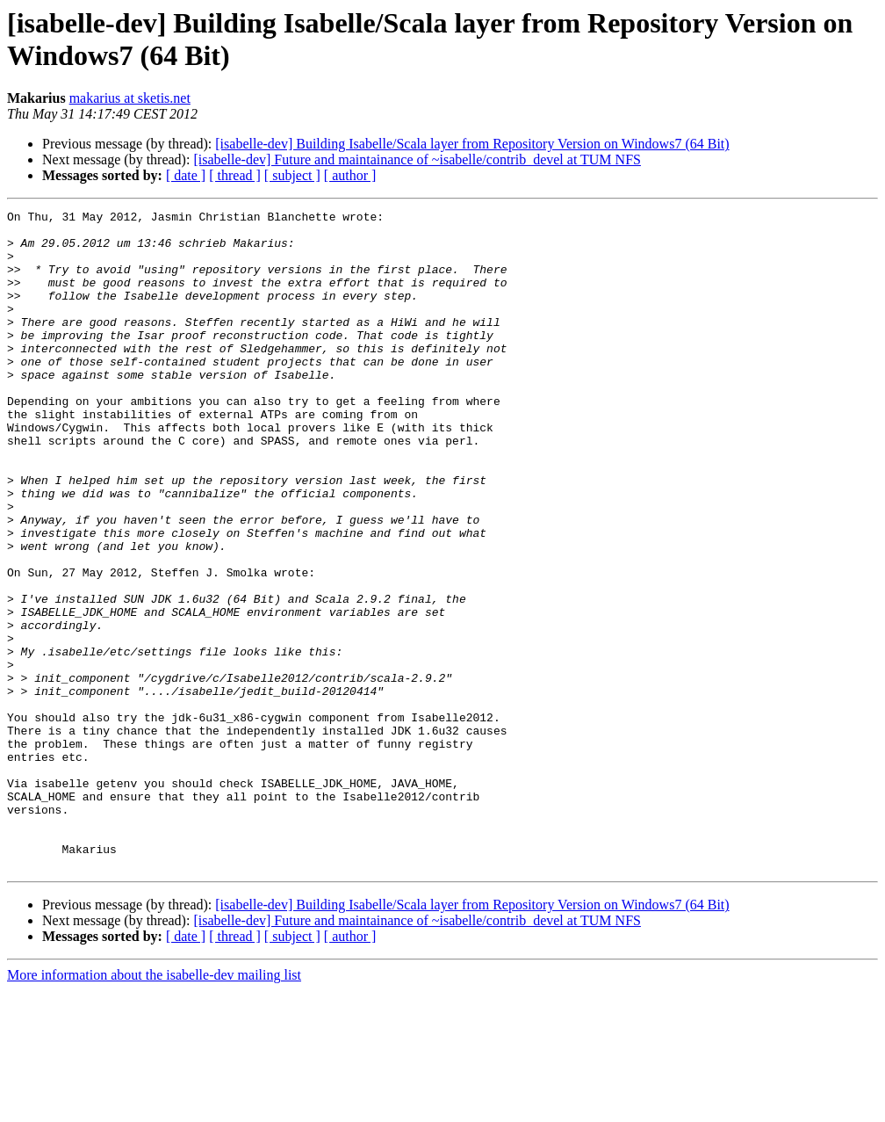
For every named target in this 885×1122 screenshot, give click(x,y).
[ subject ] (292, 175)
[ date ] (185, 175)
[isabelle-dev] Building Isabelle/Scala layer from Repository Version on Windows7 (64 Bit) (472, 143)
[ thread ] (235, 175)
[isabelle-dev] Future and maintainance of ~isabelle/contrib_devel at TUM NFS (417, 159)
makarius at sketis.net (130, 97)
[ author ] (350, 175)
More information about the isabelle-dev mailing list (154, 1106)
